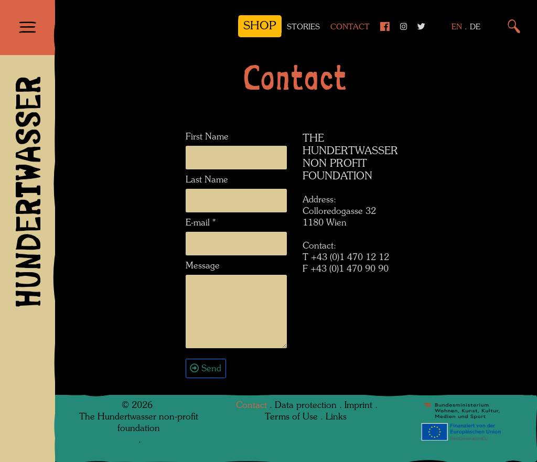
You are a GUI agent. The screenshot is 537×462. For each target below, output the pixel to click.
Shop (259, 26)
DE (475, 27)
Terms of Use (291, 417)
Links (336, 417)
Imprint (358, 405)
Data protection (306, 405)
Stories (303, 27)
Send (211, 368)
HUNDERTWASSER (27, 192)
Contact (350, 27)
